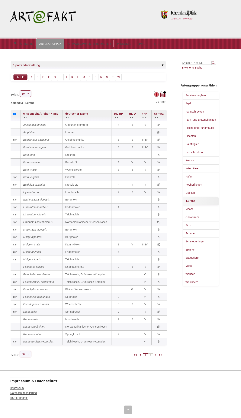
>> (160, 354)
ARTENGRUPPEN (34, 42)
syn (15, 138)
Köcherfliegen (193, 183)
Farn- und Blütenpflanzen (200, 118)
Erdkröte (70, 153)
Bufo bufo (29, 153)
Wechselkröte (73, 168)
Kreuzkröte (72, 161)
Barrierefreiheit (19, 396)
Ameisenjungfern (195, 94)
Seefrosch (71, 295)
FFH (144, 112)
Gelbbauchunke (74, 138)
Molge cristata (31, 243)
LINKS (125, 42)
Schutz (159, 112)
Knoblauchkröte (74, 265)
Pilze (188, 224)
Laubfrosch (72, 191)
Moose (189, 208)
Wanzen (190, 273)
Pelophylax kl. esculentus (38, 280)
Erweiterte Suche (192, 66)
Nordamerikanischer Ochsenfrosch (86, 221)
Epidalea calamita (34, 183)
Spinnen (190, 248)
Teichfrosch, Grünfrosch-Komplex (85, 273)
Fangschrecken (194, 110)
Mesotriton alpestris (35, 228)
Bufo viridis (30, 168)
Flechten (190, 135)
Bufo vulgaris (31, 176)
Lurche (190, 199)
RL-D (132, 112)
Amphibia (29, 131)
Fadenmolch (72, 206)
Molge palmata (32, 250)
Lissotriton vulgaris (34, 213)
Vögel (188, 264)
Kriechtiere (191, 167)
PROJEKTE (108, 42)
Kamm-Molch (73, 243)
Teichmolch (72, 213)
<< (135, 354)
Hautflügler (192, 143)
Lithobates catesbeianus (38, 221)
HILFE (139, 42)
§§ (159, 123)
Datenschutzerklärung (23, 391)
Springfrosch (73, 310)
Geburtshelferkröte (76, 123)
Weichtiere (191, 281)
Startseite (15, 43)
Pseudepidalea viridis (36, 303)
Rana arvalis (30, 318)
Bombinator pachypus (36, 138)
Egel (188, 102)
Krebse (189, 159)
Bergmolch (71, 198)
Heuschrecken (194, 151)
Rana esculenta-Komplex (38, 340)
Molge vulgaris (32, 258)
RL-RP (118, 112)
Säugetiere (192, 256)
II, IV (145, 138)
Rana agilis (30, 310)
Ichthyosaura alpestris (36, 198)
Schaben (190, 232)
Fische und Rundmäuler (199, 126)
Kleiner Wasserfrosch (78, 288)
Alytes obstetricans (34, 123)
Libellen (190, 191)
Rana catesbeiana (34, 325)
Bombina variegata (34, 146)
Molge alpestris (32, 236)
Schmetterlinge (194, 240)
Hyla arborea (31, 191)
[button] (34, 43)
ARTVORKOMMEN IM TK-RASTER (73, 42)
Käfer (188, 175)
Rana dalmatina (32, 333)
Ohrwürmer (192, 216)
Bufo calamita (31, 161)
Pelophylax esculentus (36, 273)
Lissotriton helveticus (36, 206)
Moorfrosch (72, 318)
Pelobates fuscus (33, 265)
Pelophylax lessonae (35, 288)
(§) (159, 131)
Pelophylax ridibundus (36, 295)
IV (145, 123)
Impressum (17, 387)
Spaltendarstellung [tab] (26, 64)
